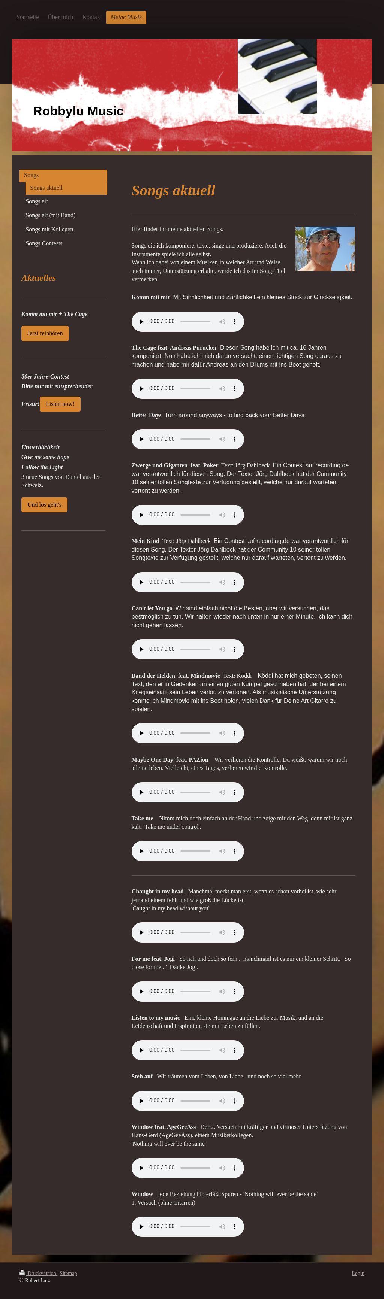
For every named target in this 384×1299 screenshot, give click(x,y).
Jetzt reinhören (45, 333)
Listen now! (60, 404)
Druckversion (38, 1273)
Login (358, 1273)
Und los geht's (44, 504)
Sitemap (68, 1273)
